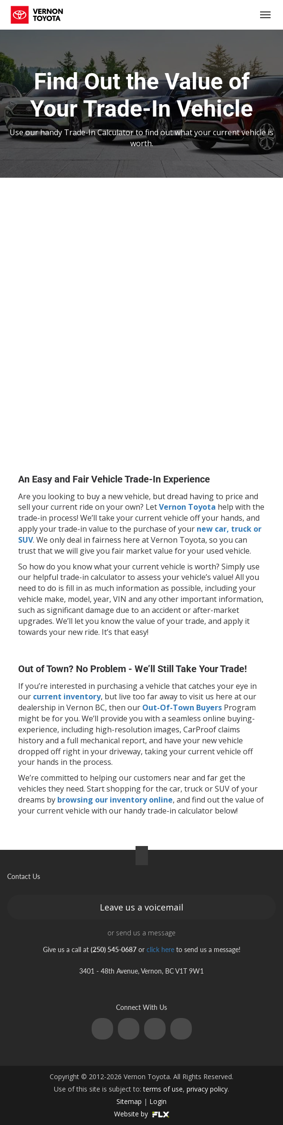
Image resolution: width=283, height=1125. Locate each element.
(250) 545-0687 (210, 15)
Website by (141, 1113)
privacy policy (207, 1088)
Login (158, 1101)
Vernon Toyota (187, 507)
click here (160, 949)
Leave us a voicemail (141, 907)
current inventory (67, 696)
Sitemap (129, 1101)
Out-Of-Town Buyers (182, 707)
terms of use (163, 1088)
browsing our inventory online (115, 799)
